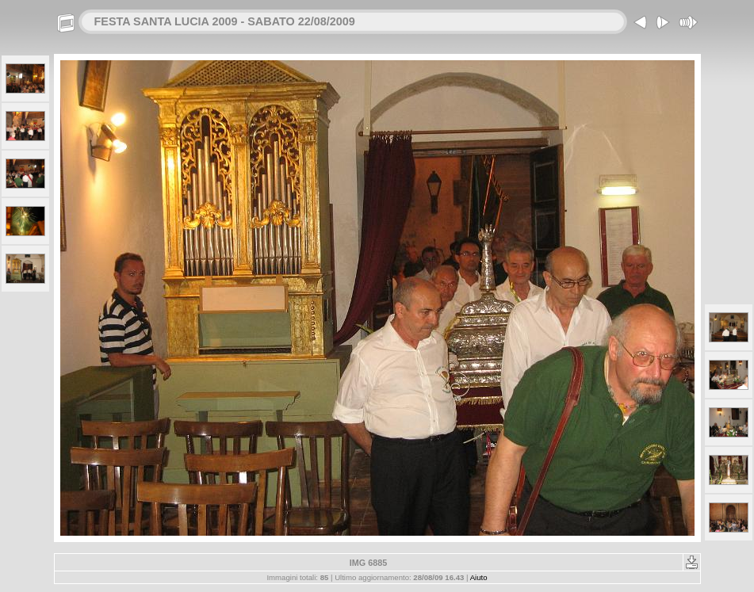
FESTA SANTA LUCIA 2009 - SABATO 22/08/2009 (224, 21)
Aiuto (479, 577)
